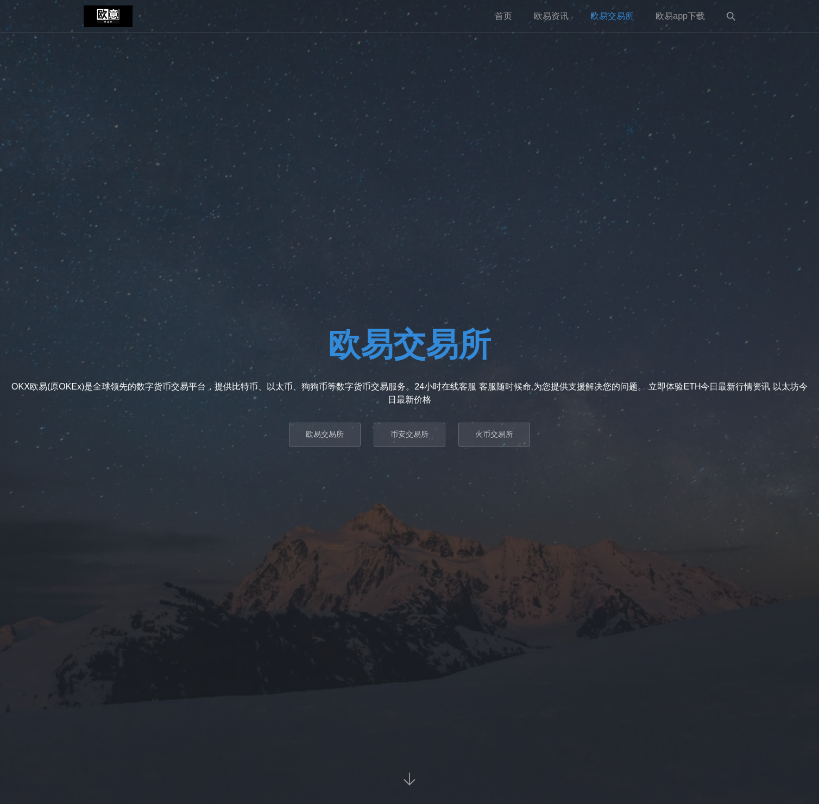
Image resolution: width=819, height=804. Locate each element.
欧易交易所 (612, 16)
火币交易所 (494, 434)
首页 (503, 16)
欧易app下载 (680, 16)
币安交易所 (409, 434)
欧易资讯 (551, 16)
